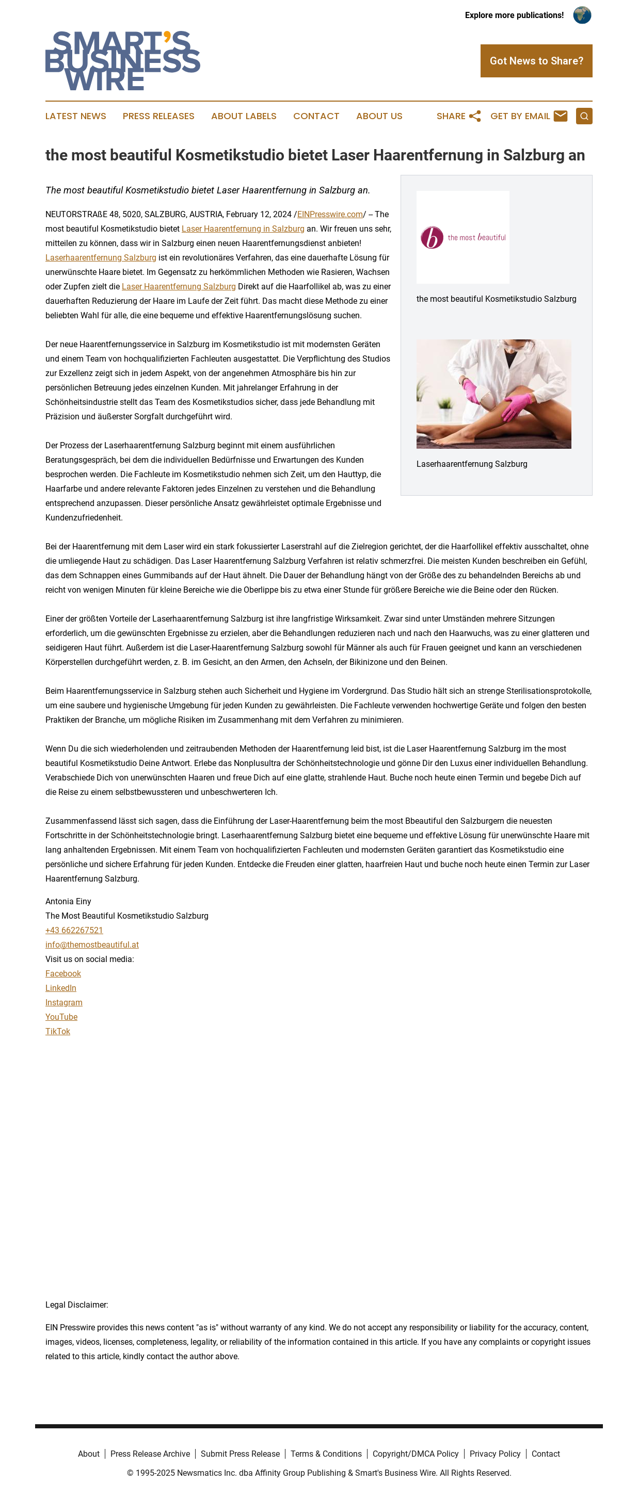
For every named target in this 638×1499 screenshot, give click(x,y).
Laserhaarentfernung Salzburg (100, 258)
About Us (379, 116)
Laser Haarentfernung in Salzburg (243, 229)
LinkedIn (60, 988)
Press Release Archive (150, 1454)
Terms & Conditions (326, 1454)
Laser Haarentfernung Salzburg (179, 286)
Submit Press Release (240, 1454)
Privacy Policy (495, 1454)
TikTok (57, 1031)
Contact (316, 116)
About (89, 1454)
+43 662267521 (74, 930)
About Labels (244, 116)
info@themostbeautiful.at (92, 945)
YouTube (61, 1017)
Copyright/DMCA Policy (416, 1454)
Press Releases (159, 116)
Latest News (75, 116)
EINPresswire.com (330, 214)
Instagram (64, 1002)
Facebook (63, 974)
